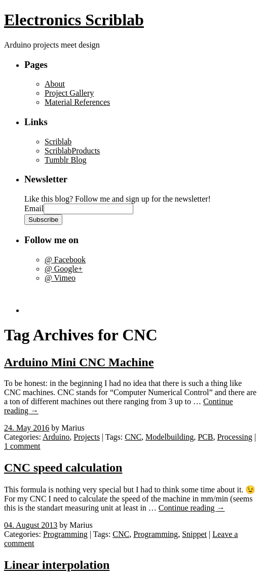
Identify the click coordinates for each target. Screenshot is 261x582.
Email (34, 208)
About (55, 84)
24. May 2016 (26, 427)
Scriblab (58, 141)
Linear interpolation (56, 564)
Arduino (56, 437)
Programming (65, 534)
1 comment (22, 446)
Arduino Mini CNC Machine (79, 362)
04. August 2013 (30, 525)
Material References (77, 102)
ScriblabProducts (72, 150)
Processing (234, 437)
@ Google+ (64, 268)
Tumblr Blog (66, 160)
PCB (205, 437)
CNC (133, 437)
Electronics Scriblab (74, 20)
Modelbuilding (169, 437)
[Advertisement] (83, 298)
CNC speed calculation (63, 467)
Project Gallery (69, 93)
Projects (86, 437)
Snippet (194, 534)
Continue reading (192, 507)
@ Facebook (65, 259)
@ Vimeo (60, 278)
